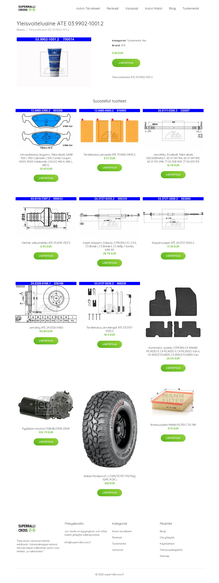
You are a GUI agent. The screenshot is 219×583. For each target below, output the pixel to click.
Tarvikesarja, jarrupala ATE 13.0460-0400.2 (109, 157)
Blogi (172, 10)
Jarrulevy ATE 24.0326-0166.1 (46, 330)
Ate (144, 43)
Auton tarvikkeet (88, 10)
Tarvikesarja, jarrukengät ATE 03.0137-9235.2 (109, 332)
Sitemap (164, 558)
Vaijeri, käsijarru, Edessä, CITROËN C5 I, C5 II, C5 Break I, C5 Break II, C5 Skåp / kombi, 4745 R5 (110, 249)
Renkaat (113, 10)
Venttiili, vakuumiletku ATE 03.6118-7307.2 (46, 245)
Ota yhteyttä (167, 540)
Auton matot (153, 10)
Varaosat (131, 10)
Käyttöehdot (167, 546)
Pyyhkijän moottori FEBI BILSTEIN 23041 (46, 431)
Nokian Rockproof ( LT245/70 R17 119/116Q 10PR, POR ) (110, 480)
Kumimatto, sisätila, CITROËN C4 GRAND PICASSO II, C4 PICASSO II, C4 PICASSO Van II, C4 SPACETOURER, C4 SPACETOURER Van (173, 354)
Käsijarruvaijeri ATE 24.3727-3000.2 (173, 245)
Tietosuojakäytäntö (171, 552)
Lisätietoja (126, 65)
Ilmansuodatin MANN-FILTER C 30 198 (173, 427)
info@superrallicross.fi (77, 545)
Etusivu (21, 32)
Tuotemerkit (191, 10)
